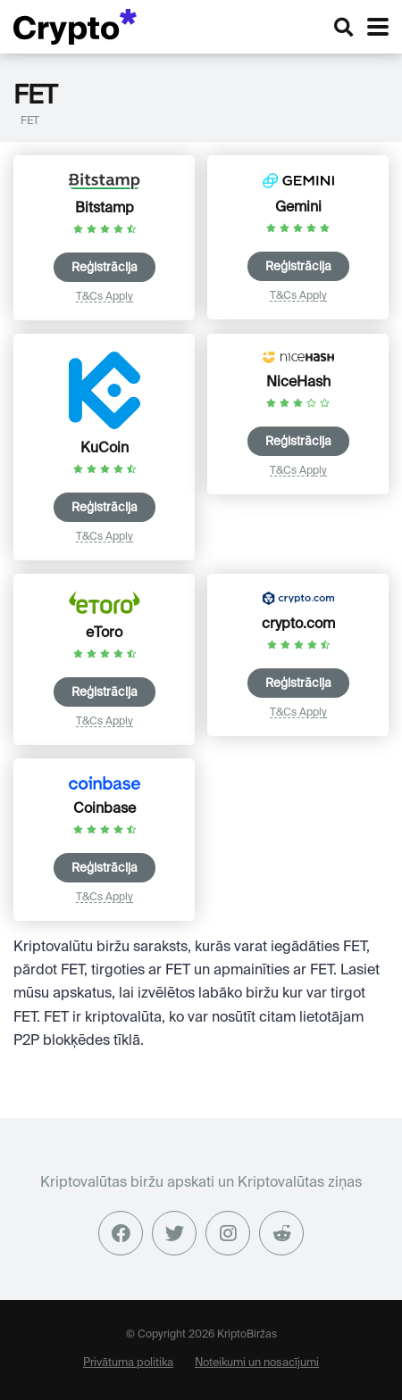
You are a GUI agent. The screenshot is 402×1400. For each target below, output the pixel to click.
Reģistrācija (104, 267)
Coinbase (104, 807)
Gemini (298, 206)
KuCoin (104, 447)
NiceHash (298, 381)
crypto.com (298, 623)
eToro (104, 632)
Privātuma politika (128, 1361)
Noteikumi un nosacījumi (257, 1361)
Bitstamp (104, 207)
